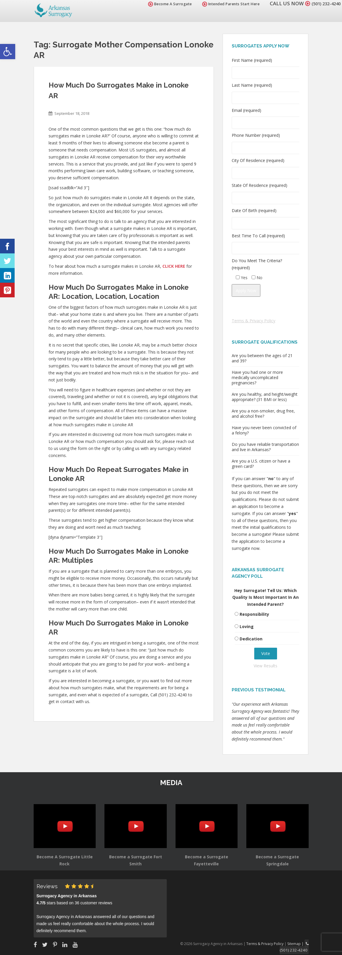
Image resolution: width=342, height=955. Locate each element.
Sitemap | (297, 943)
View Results (265, 665)
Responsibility (254, 614)
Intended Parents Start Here (224, 3)
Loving (247, 626)
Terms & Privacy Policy (253, 320)
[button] (7, 51)
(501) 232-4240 (323, 3)
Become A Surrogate (163, 3)
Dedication (251, 639)
